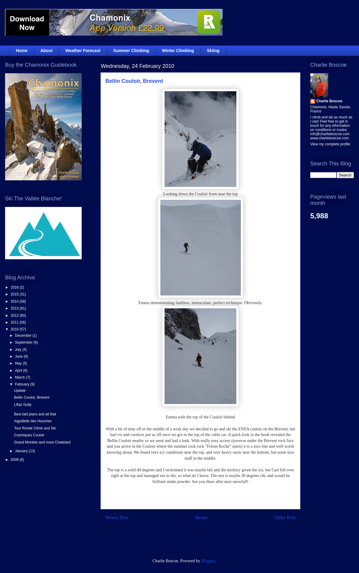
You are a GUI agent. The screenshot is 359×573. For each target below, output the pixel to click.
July (18, 350)
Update (20, 390)
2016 (15, 287)
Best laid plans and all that (35, 414)
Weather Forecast (82, 50)
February (22, 384)
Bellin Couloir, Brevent (134, 81)
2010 (15, 329)
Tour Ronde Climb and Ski (35, 428)
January (22, 451)
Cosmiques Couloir (29, 435)
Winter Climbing (178, 50)
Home (22, 50)
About (46, 50)
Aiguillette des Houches (32, 421)
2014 (15, 301)
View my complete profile (330, 144)
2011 (15, 322)
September (24, 342)
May (19, 363)
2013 (15, 308)
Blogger (208, 561)
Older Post (285, 517)
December (24, 335)
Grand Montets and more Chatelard (42, 442)
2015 (15, 294)
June (19, 356)
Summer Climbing (131, 50)
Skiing (213, 50)
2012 (15, 315)
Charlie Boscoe (329, 101)
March (20, 377)
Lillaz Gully (22, 405)
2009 (15, 460)
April (19, 370)
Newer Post (117, 517)
